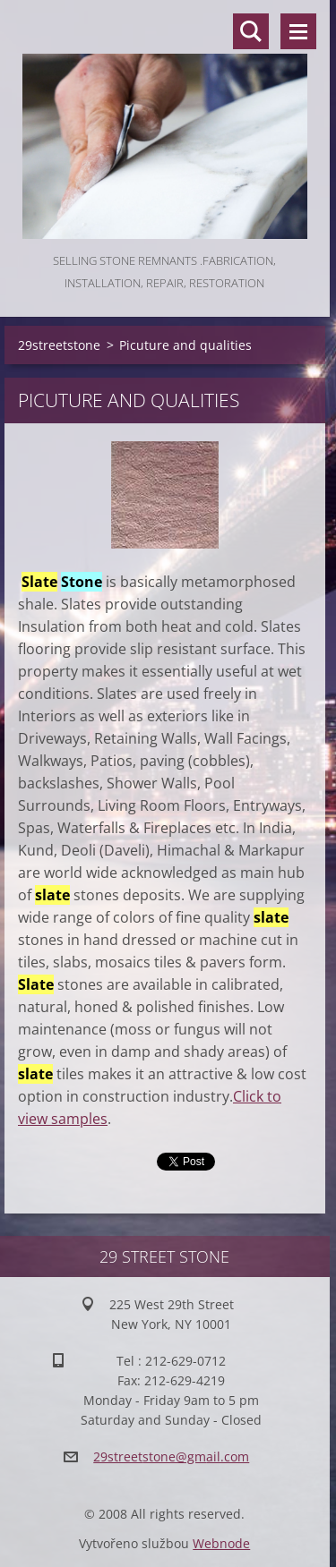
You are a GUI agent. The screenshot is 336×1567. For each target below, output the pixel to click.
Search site (251, 31)
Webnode (221, 1543)
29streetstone (59, 344)
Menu (298, 31)
